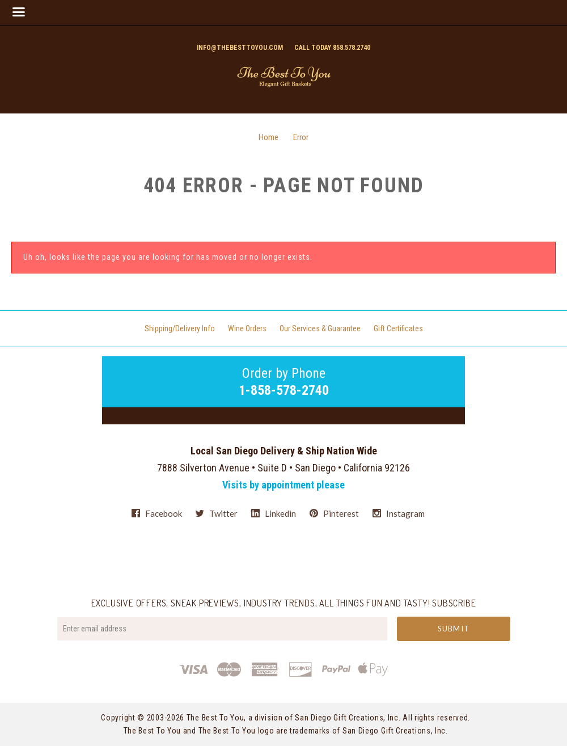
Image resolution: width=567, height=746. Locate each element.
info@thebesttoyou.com (240, 48)
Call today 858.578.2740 (332, 48)
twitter (217, 513)
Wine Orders (247, 328)
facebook (157, 513)
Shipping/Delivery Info (180, 328)
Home (268, 137)
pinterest (334, 513)
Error (300, 137)
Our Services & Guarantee (320, 328)
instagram (399, 513)
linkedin (273, 513)
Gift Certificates (398, 328)
